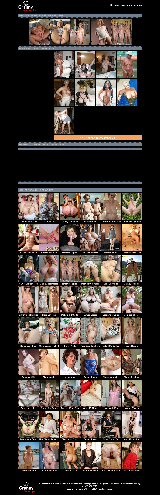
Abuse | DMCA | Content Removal (99, 489)
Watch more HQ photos (97, 137)
